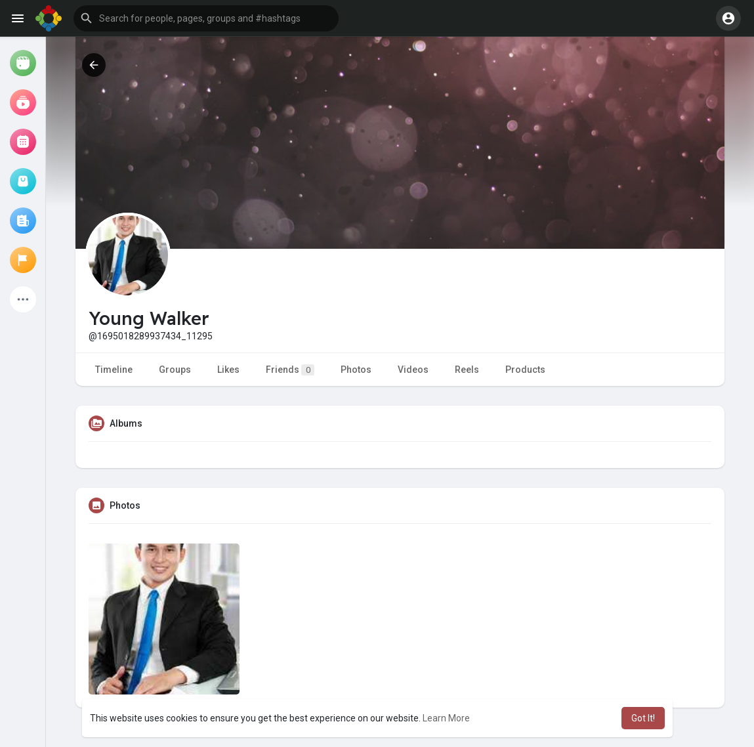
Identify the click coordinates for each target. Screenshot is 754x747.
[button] (206, 18)
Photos (356, 369)
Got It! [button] (643, 718)
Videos (413, 369)
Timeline (114, 369)
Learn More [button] (446, 718)
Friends (290, 369)
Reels (467, 369)
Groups (175, 369)
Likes (228, 369)
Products (525, 369)
